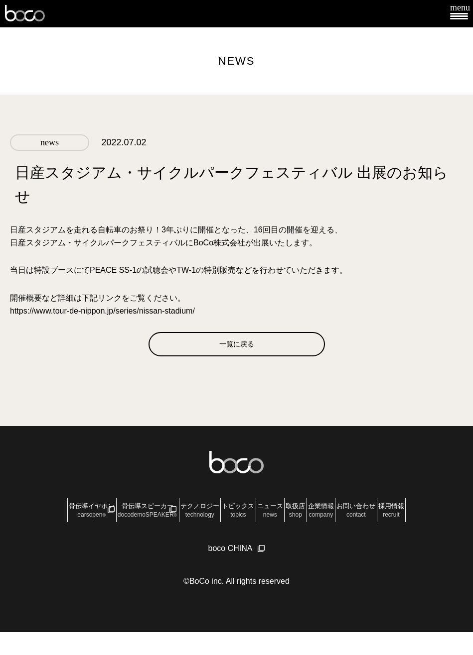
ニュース (330, 516)
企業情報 (420, 516)
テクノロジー (219, 516)
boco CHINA (230, 571)
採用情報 (268, 535)
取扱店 (374, 516)
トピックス (278, 516)
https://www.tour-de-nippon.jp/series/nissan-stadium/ (102, 311)
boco (25, 13)
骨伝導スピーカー (143, 516)
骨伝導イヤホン (63, 516)
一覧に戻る (237, 349)
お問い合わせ (212, 535)
